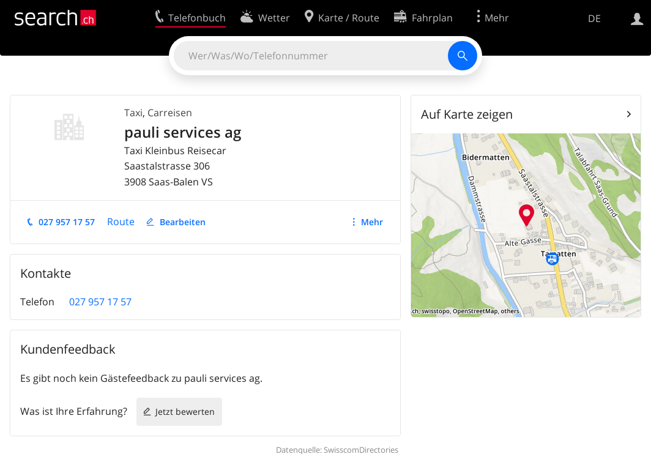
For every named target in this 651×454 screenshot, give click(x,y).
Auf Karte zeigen (467, 114)
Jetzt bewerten (185, 411)
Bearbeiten (183, 222)
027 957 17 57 (67, 222)
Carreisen (169, 112)
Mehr (372, 222)
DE (594, 18)
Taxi (133, 112)
